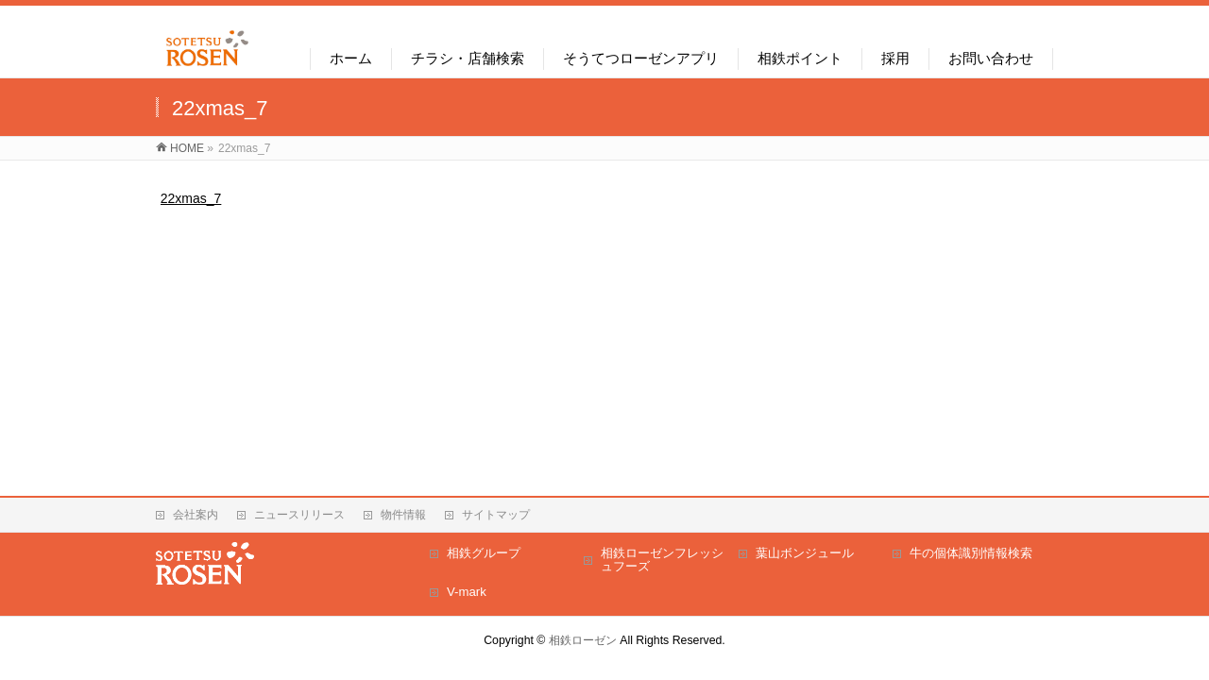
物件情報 (403, 514)
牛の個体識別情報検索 (971, 553)
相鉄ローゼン (583, 640)
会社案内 (195, 514)
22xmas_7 (191, 198)
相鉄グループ (483, 553)
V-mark (466, 592)
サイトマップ (496, 514)
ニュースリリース (299, 514)
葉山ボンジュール (805, 553)
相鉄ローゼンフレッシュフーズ (662, 559)
